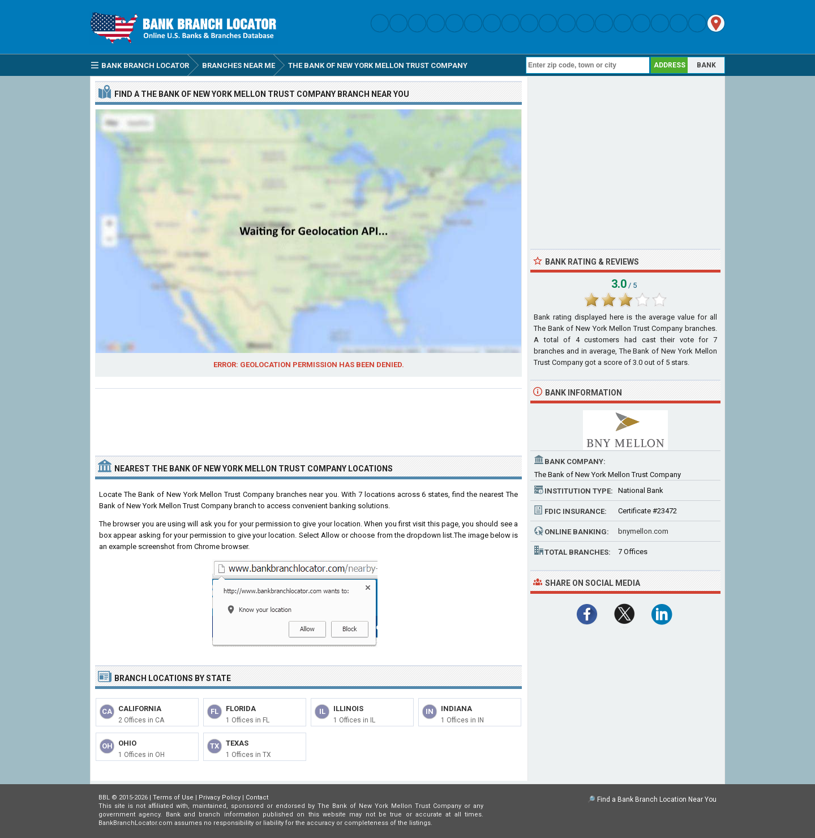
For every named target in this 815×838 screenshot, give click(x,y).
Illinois (348, 708)
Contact (257, 797)
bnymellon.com (643, 531)
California (139, 708)
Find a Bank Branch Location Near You (657, 799)
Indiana (456, 708)
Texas (237, 743)
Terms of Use (173, 797)
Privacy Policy (220, 797)
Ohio (127, 743)
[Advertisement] (308, 417)
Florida (241, 708)
